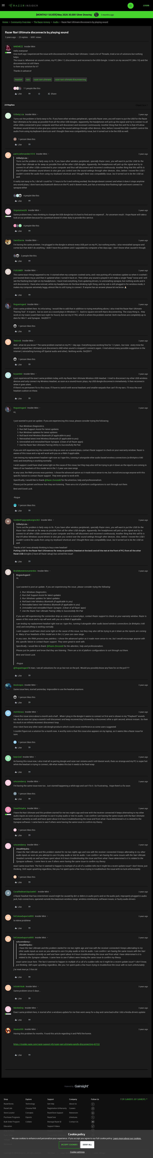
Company (73, 1099)
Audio (56, 22)
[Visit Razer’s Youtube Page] (93, 1122)
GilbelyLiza (18, 114)
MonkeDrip (18, 1007)
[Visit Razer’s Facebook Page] (93, 1104)
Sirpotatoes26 (20, 210)
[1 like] (24, 139)
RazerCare (51, 1117)
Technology (30, 1104)
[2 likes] (25, 255)
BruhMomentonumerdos (24, 570)
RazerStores (8, 1104)
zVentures (73, 1117)
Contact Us (73, 1121)
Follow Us (95, 1099)
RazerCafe (8, 1108)
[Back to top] (147, 1083)
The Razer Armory (42, 22)
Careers (72, 1108)
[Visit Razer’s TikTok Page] (93, 1126)
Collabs (29, 1121)
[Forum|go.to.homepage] (23, 6)
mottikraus (18, 711)
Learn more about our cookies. (127, 1138)
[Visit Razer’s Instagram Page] (93, 1108)
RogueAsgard (19, 304)
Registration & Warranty (57, 1108)
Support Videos (53, 1126)
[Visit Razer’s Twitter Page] (93, 1117)
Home (5, 22)
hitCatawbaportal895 (23, 916)
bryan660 (17, 373)
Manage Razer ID (54, 1121)
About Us (73, 1104)
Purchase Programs (12, 1117)
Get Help (50, 1104)
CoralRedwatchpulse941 (25, 891)
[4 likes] (26, 195)
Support (50, 1099)
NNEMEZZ (18, 46)
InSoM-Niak (19, 986)
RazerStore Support (55, 1112)
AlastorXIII (18, 1029)
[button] (3, 6)
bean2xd (17, 756)
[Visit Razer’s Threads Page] (93, 1113)
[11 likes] (26, 88)
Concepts (29, 1112)
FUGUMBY (18, 270)
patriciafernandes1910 (24, 153)
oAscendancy (19, 781)
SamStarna (18, 240)
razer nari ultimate (42, 79)
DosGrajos (18, 684)
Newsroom (73, 1112)
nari (28, 79)
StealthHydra (19, 808)
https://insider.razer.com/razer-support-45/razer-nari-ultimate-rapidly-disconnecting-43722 (56, 1044)
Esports (29, 1117)
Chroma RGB (31, 1108)
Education (8, 1126)
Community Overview (21, 22)
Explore (29, 1099)
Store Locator (9, 1112)
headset (18, 79)
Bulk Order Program (12, 1121)
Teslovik (17, 340)
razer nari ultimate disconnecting (70, 79)
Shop (6, 1099)
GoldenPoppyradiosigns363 (26, 520)
